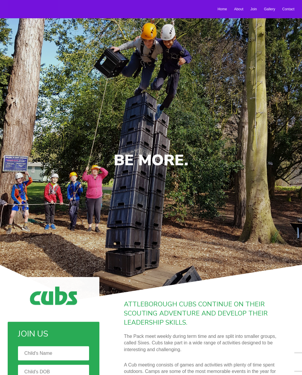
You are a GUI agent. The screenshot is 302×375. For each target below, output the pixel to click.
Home (222, 9)
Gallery (269, 9)
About (238, 9)
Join (253, 9)
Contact (288, 9)
